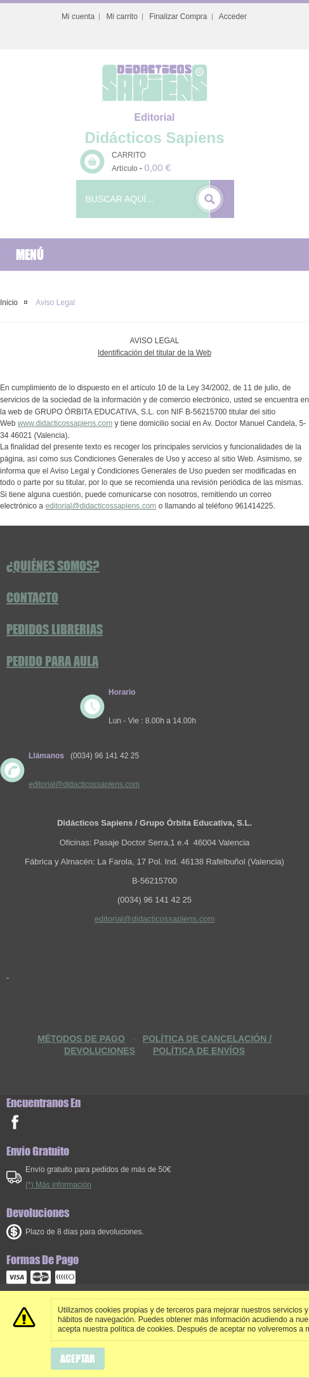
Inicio (9, 302)
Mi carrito (121, 16)
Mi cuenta (78, 16)
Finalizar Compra (178, 16)
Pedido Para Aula (52, 661)
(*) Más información (58, 1184)
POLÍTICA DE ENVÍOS (199, 1051)
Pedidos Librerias (54, 629)
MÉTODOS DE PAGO (81, 1039)
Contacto (32, 597)
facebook (14, 1122)
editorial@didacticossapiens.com (100, 505)
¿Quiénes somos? (53, 565)
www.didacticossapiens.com (65, 423)
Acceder (233, 16)
